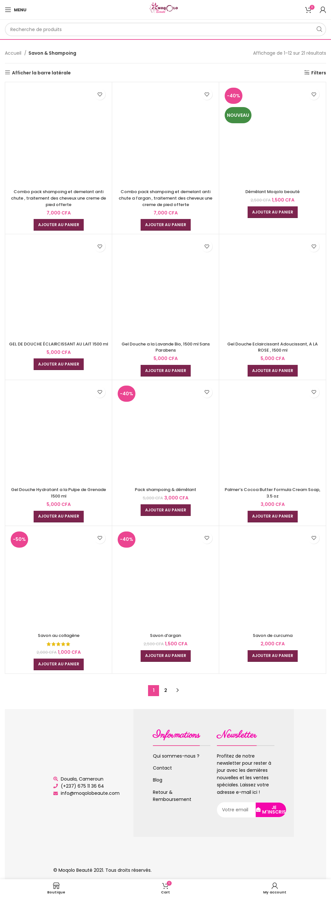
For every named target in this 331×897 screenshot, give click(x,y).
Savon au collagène (58, 635)
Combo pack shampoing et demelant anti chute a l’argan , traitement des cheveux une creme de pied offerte (166, 197)
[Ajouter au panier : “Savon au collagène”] (59, 664)
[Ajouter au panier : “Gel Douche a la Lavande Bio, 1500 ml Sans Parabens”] (166, 371)
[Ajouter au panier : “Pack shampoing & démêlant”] (166, 510)
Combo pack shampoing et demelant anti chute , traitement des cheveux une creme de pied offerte (59, 197)
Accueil (14, 53)
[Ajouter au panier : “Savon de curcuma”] (273, 656)
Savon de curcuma (272, 635)
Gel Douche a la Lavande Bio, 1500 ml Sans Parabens (166, 347)
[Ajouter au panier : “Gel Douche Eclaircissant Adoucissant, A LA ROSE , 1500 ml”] (273, 371)
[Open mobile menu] (16, 9)
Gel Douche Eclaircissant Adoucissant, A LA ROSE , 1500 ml (272, 347)
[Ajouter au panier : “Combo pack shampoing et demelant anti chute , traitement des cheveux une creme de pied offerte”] (59, 225)
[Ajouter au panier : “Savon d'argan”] (166, 656)
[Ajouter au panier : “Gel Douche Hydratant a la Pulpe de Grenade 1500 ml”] (59, 516)
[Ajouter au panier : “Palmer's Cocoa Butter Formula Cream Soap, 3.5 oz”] (273, 516)
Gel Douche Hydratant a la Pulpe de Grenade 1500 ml (58, 492)
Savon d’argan (165, 635)
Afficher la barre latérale (41, 72)
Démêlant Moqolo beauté (272, 191)
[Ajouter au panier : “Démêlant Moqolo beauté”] (273, 212)
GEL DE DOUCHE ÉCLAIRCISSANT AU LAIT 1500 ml (58, 347)
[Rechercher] (165, 29)
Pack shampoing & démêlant (165, 489)
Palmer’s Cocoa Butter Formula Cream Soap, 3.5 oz (272, 492)
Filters (318, 72)
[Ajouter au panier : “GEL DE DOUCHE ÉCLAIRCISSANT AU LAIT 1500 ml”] (59, 371)
